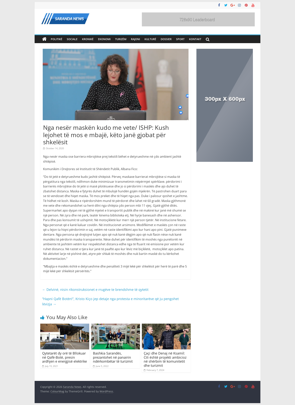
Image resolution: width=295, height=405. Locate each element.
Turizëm (120, 39)
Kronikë (88, 39)
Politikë (56, 39)
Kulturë (150, 39)
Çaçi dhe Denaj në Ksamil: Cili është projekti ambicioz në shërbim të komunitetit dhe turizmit (165, 359)
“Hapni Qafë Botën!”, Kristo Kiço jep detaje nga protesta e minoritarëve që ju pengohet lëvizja (110, 301)
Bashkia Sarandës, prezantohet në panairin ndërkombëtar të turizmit (113, 357)
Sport (180, 39)
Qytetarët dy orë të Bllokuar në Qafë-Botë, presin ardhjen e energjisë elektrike (64, 357)
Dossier (166, 39)
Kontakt (195, 39)
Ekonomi (104, 39)
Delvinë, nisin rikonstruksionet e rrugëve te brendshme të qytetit (95, 289)
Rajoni (135, 39)
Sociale (72, 39)
